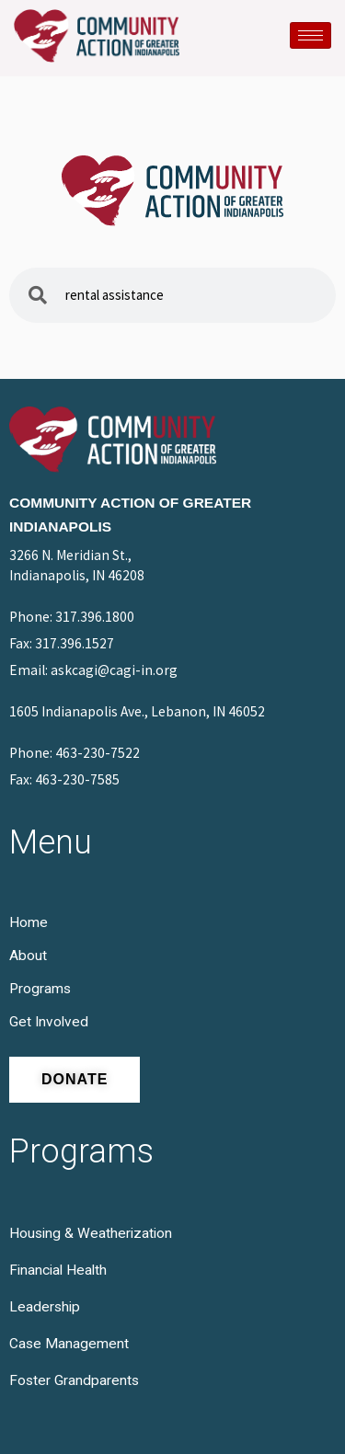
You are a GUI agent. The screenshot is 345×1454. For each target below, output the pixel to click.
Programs (40, 988)
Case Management (69, 1343)
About (28, 955)
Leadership (44, 1307)
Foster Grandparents (74, 1380)
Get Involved (48, 1021)
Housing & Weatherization (90, 1233)
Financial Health (58, 1270)
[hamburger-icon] (310, 35)
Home (28, 922)
